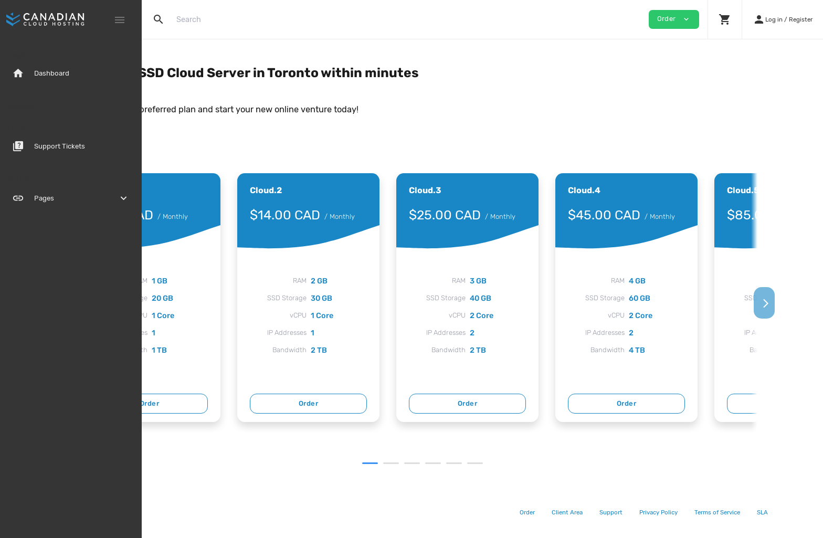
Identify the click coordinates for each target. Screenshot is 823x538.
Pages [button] (71, 198)
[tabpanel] (244, 297)
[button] (725, 19)
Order (244, 403)
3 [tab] (480, 463)
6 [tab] (543, 463)
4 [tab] (501, 463)
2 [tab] (459, 463)
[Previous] (159, 303)
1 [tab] (438, 463)
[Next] (805, 303)
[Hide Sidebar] (119, 19)
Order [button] (674, 19)
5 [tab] (522, 463)
